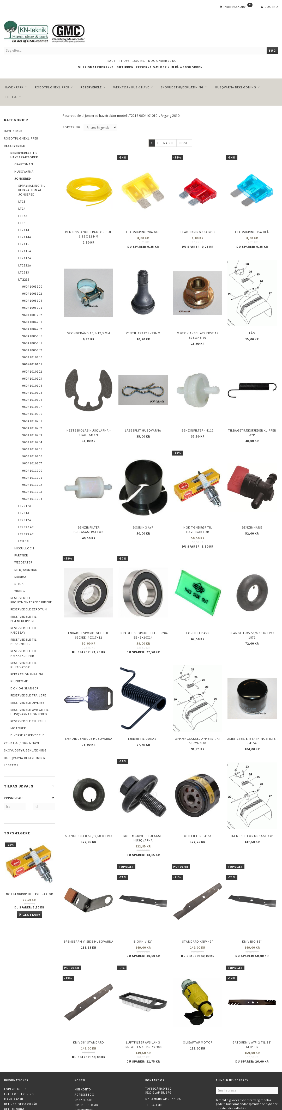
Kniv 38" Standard (88, 1003)
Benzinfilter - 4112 (198, 418)
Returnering (14, 1069)
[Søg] (272, 50)
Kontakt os (13, 1074)
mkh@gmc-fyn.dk (167, 1058)
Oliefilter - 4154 (198, 806)
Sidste (184, 143)
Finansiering (14, 1084)
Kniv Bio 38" (252, 906)
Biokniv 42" (143, 906)
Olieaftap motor (198, 1003)
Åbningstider (15, 1079)
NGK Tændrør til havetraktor (29, 894)
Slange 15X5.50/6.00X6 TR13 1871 (252, 614)
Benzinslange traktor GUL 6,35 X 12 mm (88, 231)
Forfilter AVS (197, 612)
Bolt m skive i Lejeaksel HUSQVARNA (143, 808)
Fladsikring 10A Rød (198, 229)
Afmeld (242, 1075)
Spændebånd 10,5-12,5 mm (88, 325)
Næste (168, 143)
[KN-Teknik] (51, 31)
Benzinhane (252, 511)
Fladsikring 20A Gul (143, 229)
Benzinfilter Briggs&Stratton (89, 513)
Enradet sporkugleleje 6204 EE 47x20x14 (143, 614)
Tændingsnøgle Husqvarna (88, 713)
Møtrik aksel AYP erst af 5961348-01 (198, 327)
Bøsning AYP (143, 511)
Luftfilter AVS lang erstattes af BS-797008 (143, 1005)
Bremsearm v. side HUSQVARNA (88, 906)
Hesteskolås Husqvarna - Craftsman (89, 420)
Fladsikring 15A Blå (252, 229)
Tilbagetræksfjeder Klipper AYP (252, 420)
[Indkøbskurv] (236, 7)
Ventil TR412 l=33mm (143, 325)
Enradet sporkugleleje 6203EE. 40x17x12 (88, 614)
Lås (252, 325)
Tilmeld (224, 1075)
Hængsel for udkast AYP (252, 806)
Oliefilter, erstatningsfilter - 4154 (252, 715)
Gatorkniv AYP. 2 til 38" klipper (252, 1005)
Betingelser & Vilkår (20, 1064)
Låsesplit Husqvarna (143, 418)
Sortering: (72, 127)
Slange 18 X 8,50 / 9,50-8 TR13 (88, 806)
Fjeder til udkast (143, 713)
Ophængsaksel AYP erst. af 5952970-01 (198, 715)
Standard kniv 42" (197, 906)
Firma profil (14, 1058)
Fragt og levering (19, 1054)
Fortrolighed (15, 1048)
